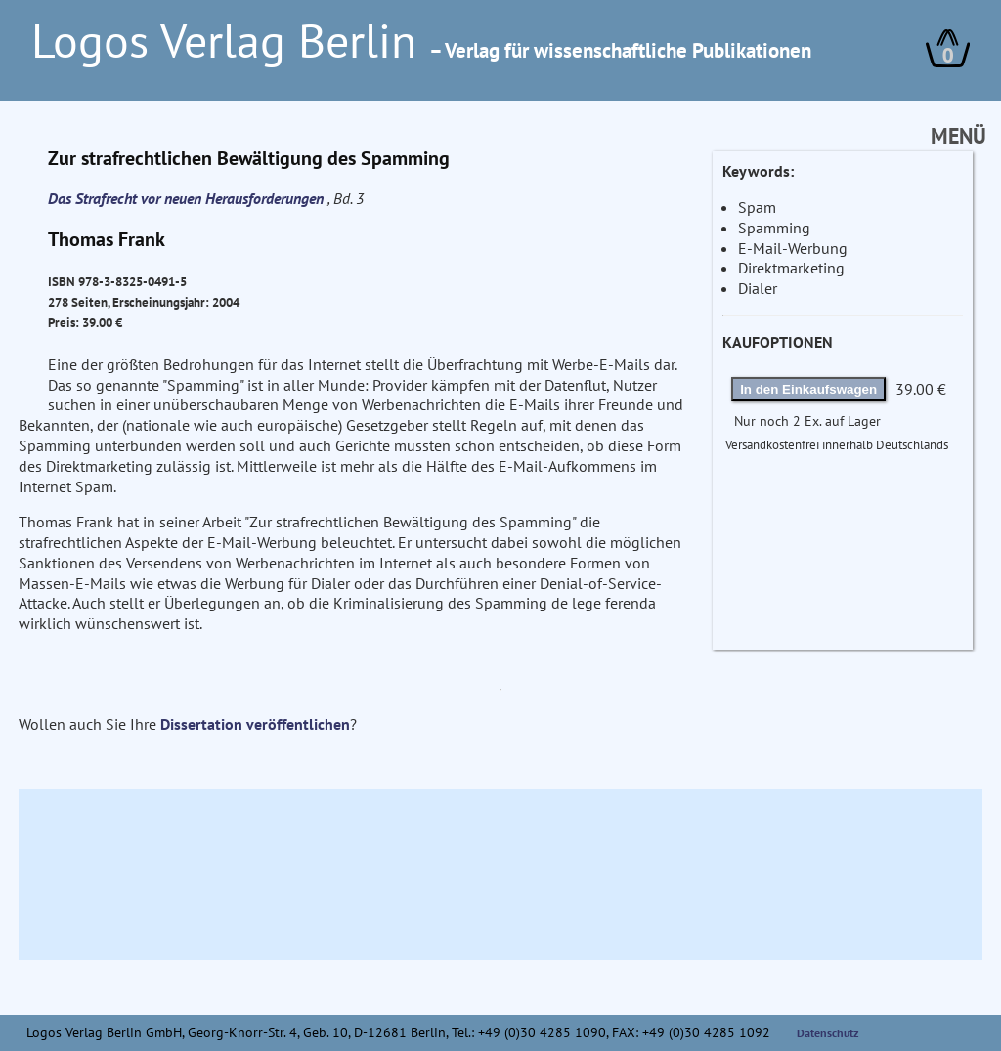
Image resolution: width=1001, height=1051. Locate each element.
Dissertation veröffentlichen (255, 724)
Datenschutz (828, 1033)
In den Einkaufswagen (808, 389)
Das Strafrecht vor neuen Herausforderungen (187, 198)
